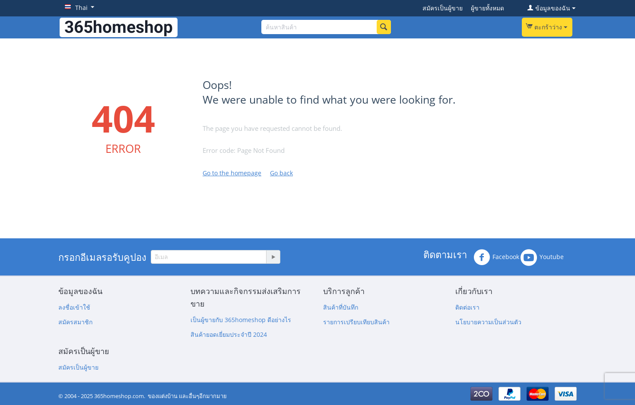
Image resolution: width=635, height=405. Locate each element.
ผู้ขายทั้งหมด (487, 8)
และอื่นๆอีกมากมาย (203, 396)
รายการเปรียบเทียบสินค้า (356, 322)
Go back (281, 173)
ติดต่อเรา (467, 307)
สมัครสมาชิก (75, 322)
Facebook (496, 257)
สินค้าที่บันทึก (340, 307)
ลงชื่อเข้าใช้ (74, 307)
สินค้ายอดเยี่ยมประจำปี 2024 (228, 334)
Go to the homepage (232, 173)
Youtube (542, 257)
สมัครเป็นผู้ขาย (442, 8)
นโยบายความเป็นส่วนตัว (488, 322)
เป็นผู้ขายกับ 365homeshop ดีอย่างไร (240, 320)
